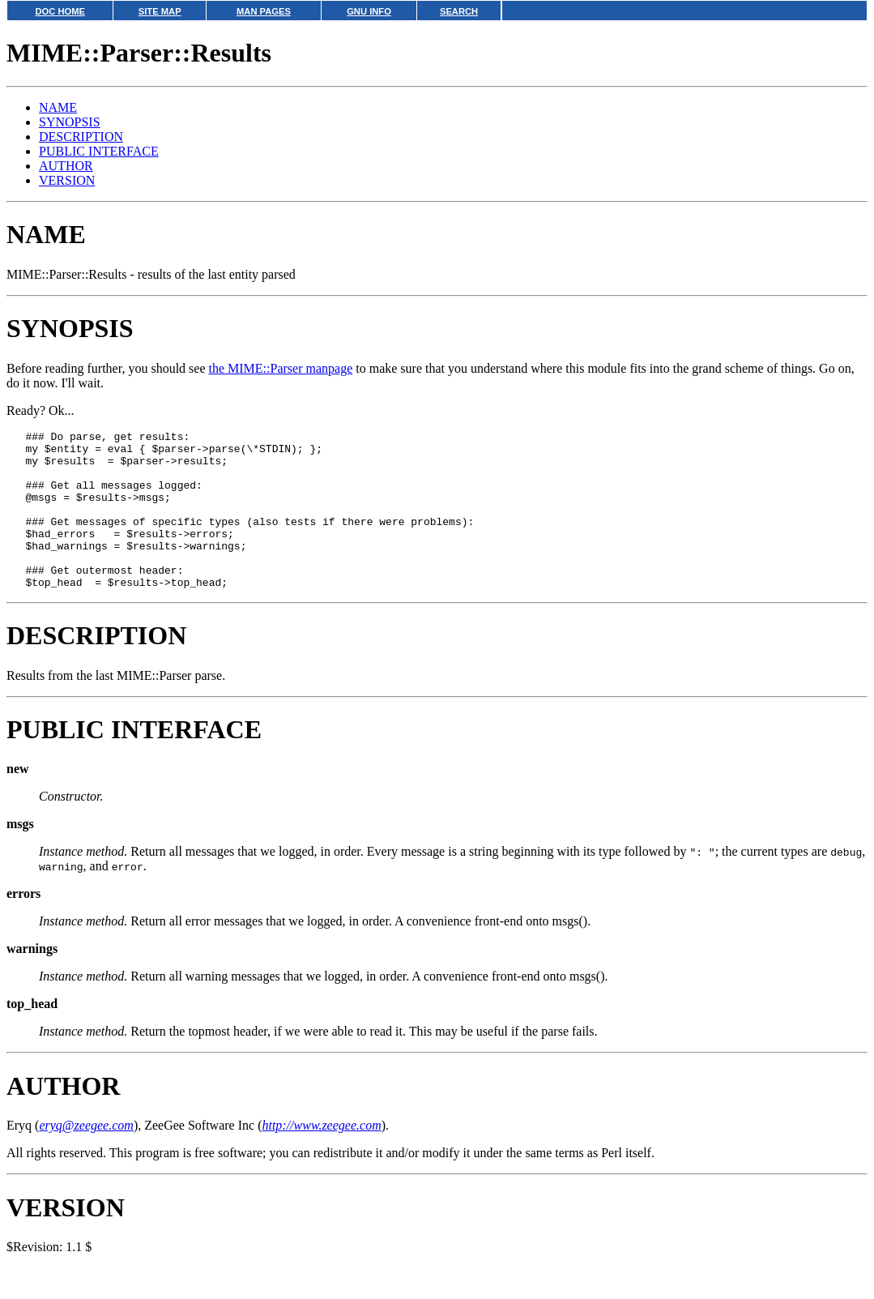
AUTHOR (66, 166)
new (17, 800)
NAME (58, 107)
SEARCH (459, 11)
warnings (32, 980)
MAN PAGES (264, 11)
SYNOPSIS (69, 122)
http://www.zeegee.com (321, 1157)
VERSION (67, 180)
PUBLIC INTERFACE (99, 151)
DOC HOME (60, 11)
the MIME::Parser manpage (281, 368)
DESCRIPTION (81, 136)
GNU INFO (369, 11)
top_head (32, 1035)
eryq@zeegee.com (86, 1157)
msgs (20, 855)
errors (23, 925)
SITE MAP (160, 11)
